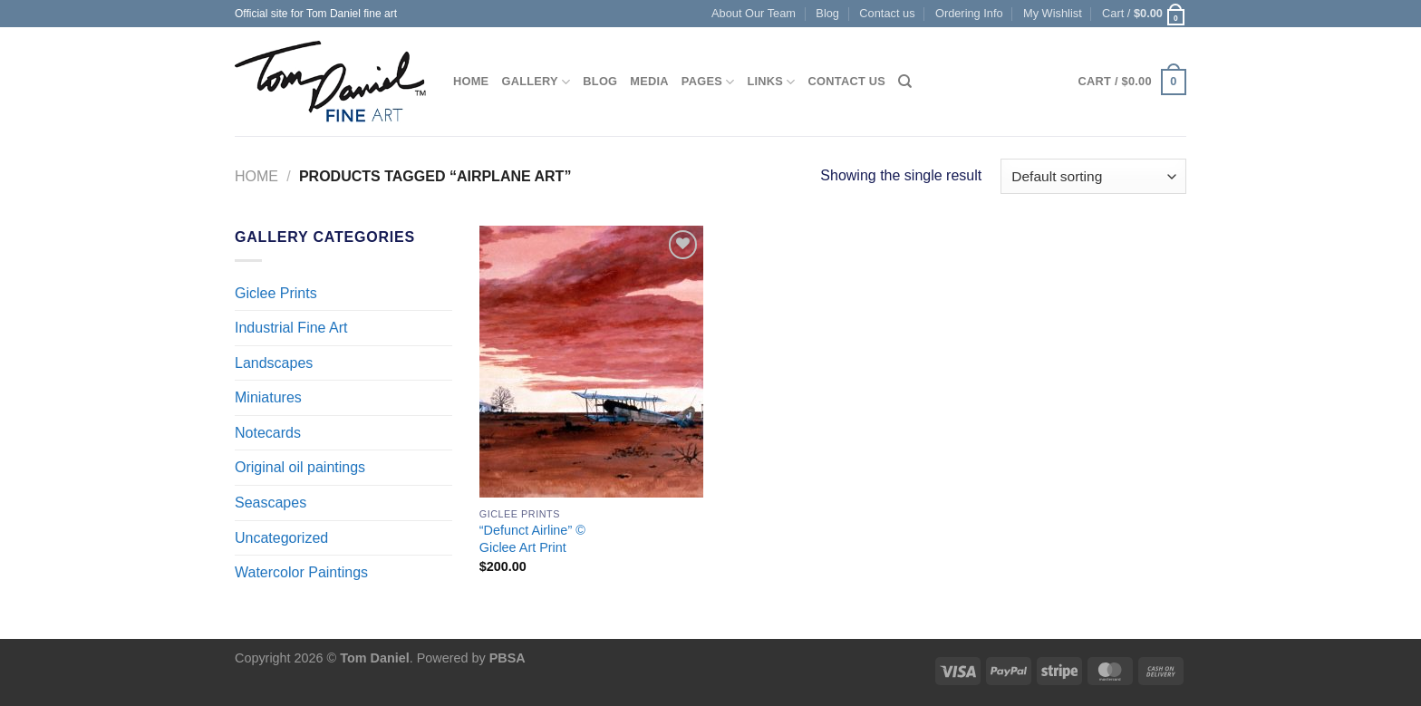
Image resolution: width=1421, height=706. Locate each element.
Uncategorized (281, 538)
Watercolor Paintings (301, 572)
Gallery (535, 82)
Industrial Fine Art (291, 327)
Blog (827, 13)
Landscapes (274, 363)
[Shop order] (1093, 176)
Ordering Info (969, 13)
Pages (708, 82)
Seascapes (270, 502)
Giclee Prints (276, 293)
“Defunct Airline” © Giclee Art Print (532, 539)
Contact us (886, 13)
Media (649, 81)
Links (771, 82)
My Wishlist (1052, 13)
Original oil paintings (300, 467)
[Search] (905, 81)
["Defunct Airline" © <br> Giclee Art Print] (591, 362)
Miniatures (268, 397)
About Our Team (753, 13)
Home (470, 81)
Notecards (268, 432)
